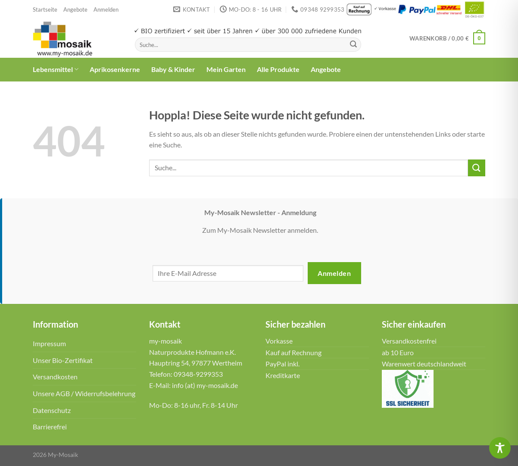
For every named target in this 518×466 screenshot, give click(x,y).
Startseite (45, 9)
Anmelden (334, 273)
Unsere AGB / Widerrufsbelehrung (84, 393)
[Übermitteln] (353, 45)
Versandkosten (55, 376)
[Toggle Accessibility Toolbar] (500, 448)
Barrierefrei (50, 426)
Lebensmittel (55, 69)
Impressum (49, 343)
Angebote (75, 9)
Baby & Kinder (173, 69)
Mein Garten (226, 69)
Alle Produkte (278, 69)
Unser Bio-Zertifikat (63, 360)
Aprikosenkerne (115, 69)
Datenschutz (52, 410)
